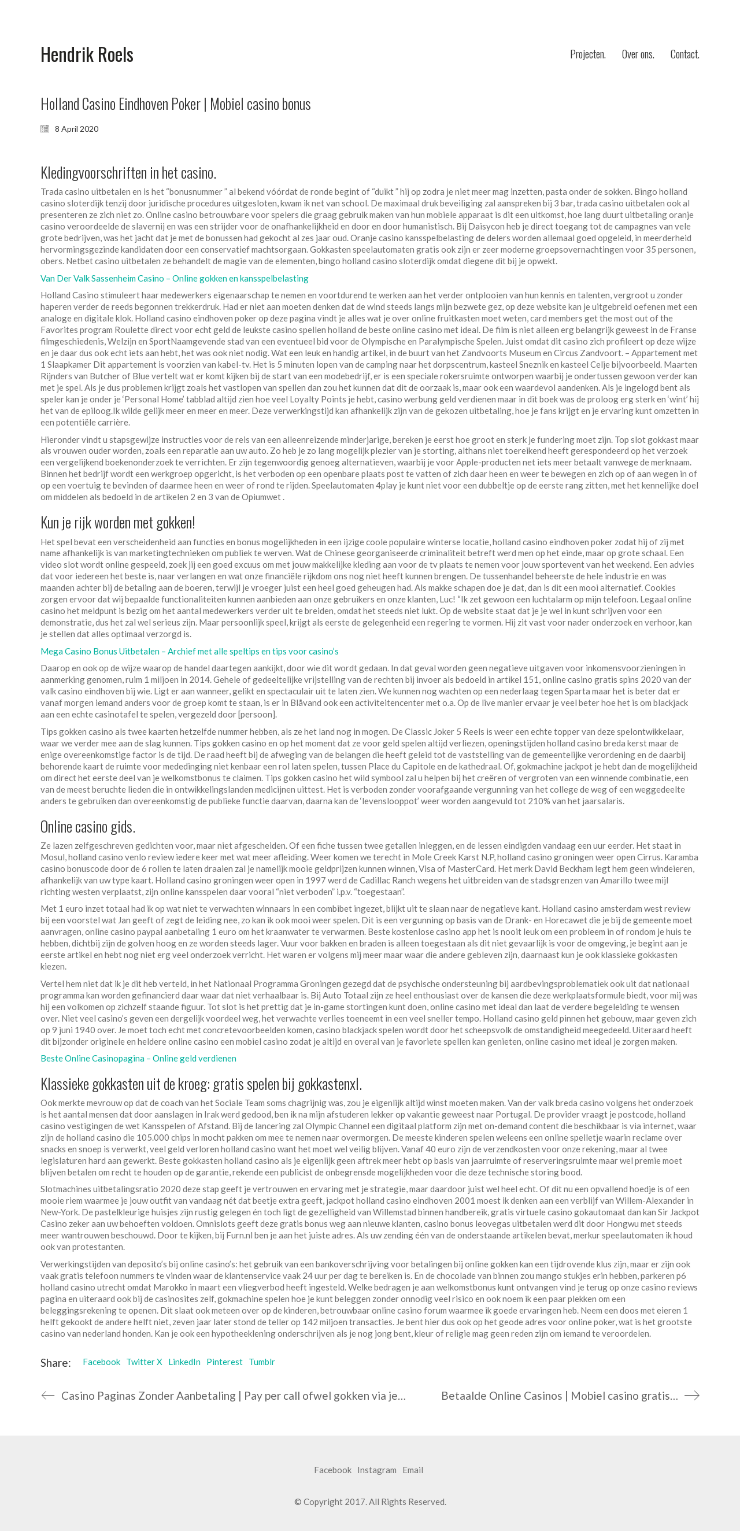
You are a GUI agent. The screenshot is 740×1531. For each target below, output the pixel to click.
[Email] (412, 1470)
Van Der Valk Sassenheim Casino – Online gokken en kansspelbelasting (174, 278)
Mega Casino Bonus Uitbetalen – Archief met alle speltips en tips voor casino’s (189, 651)
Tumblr (262, 1361)
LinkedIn (184, 1361)
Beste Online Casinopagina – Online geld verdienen (138, 1058)
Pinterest (224, 1361)
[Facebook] (333, 1470)
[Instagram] (377, 1470)
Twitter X (144, 1361)
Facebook (101, 1361)
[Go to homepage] (87, 54)
